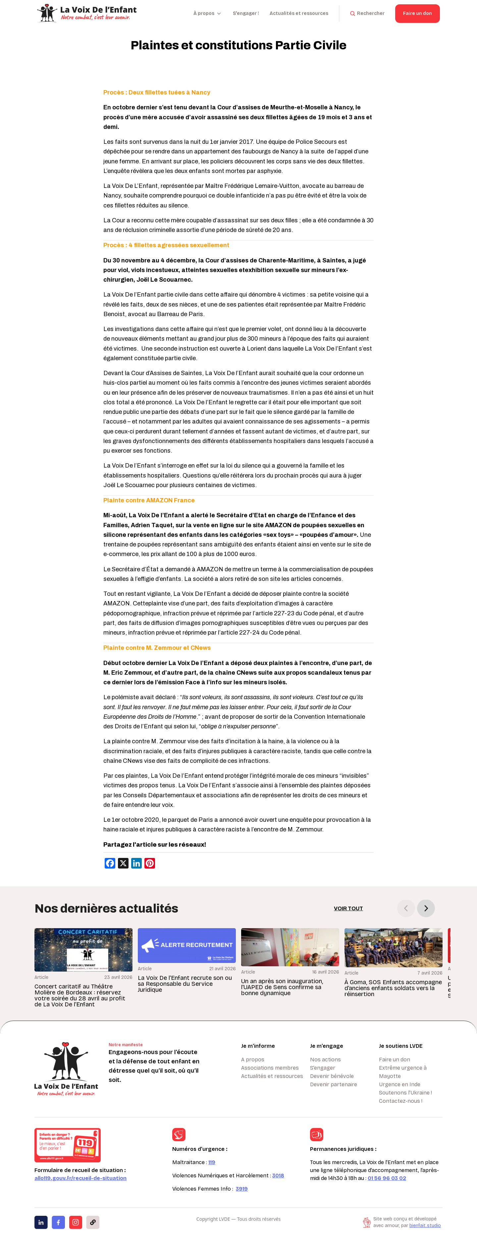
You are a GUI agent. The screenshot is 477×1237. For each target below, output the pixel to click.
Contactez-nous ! (400, 1101)
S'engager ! (246, 13)
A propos (252, 1059)
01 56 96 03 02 (387, 1178)
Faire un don (417, 13)
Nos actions (325, 1059)
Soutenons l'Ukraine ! (405, 1093)
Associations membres (270, 1068)
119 (211, 1162)
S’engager (322, 1068)
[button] (426, 908)
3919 (242, 1189)
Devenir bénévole (332, 1076)
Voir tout (348, 908)
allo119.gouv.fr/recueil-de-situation (80, 1178)
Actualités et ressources (299, 13)
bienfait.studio (425, 1225)
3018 (278, 1175)
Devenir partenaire (333, 1084)
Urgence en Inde (399, 1084)
